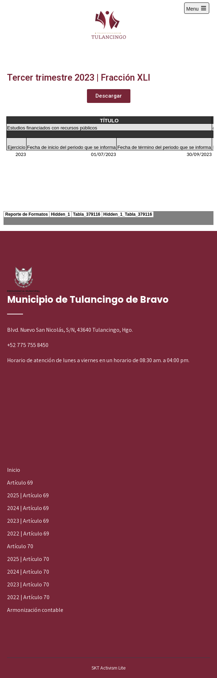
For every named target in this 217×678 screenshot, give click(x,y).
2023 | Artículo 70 (28, 584)
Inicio (13, 470)
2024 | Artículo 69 (28, 508)
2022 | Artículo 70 (28, 597)
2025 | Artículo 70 (28, 559)
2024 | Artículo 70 (28, 571)
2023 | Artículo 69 (28, 521)
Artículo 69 (20, 482)
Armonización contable (35, 610)
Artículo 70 (20, 546)
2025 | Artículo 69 (28, 495)
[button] (108, 96)
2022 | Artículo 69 (28, 533)
